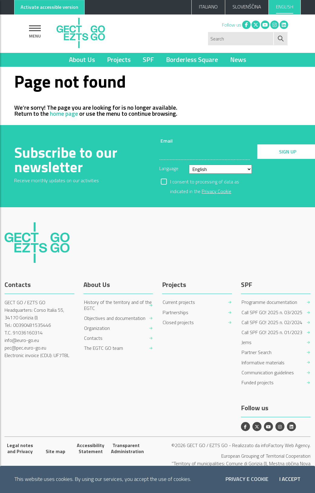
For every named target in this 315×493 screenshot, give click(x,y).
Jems (247, 342)
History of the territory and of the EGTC (118, 305)
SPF (148, 59)
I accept (289, 479)
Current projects (179, 302)
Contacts (93, 338)
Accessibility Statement (90, 448)
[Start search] (281, 38)
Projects (119, 59)
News (238, 59)
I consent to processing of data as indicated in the (204, 182)
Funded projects (258, 382)
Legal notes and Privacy (20, 448)
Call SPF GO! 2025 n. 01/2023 (272, 332)
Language (168, 168)
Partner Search (256, 352)
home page (64, 113)
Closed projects (178, 322)
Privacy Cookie (216, 191)
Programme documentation (269, 302)
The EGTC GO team (103, 348)
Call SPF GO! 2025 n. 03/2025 (272, 312)
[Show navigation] (35, 31)
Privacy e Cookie (247, 479)
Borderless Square (192, 59)
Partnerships (175, 312)
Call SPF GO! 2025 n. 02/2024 (272, 322)
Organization (97, 328)
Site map (55, 451)
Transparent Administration (126, 448)
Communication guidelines (268, 372)
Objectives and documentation (114, 318)
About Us (82, 59)
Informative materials (263, 362)
